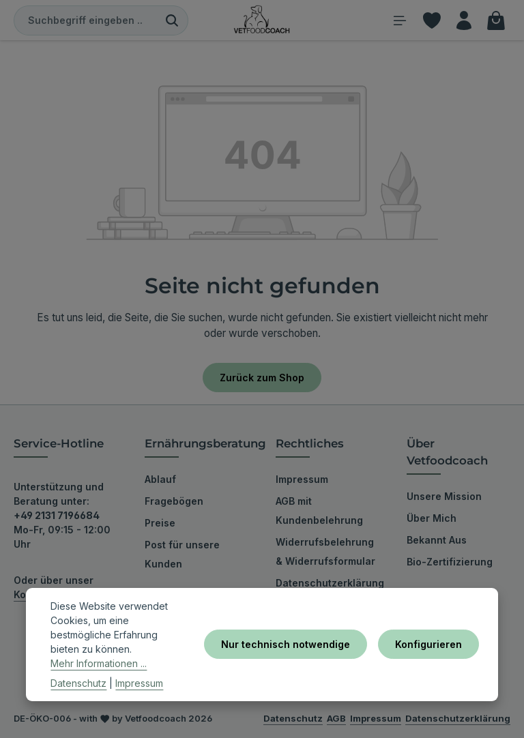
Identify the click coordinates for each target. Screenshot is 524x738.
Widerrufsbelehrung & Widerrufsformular (325, 551)
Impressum (302, 479)
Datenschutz (78, 683)
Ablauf (160, 479)
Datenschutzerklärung (330, 583)
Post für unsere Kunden (182, 554)
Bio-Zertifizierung (450, 561)
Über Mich (431, 518)
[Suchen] (172, 20)
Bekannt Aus (437, 540)
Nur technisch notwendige (285, 644)
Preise (160, 523)
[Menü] (399, 20)
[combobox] (85, 20)
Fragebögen (174, 501)
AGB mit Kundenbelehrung (319, 510)
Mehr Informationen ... (98, 663)
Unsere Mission (444, 496)
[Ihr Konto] (463, 20)
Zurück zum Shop (262, 377)
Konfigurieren (428, 644)
